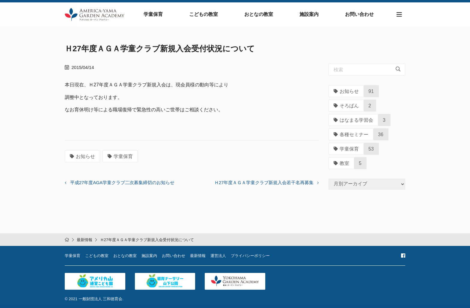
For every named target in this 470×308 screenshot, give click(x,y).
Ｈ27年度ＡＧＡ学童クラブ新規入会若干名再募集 (264, 182)
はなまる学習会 (353, 120)
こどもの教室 (203, 14)
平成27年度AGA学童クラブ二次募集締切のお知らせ (122, 182)
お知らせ (82, 156)
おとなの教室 (258, 14)
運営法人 (218, 255)
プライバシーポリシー (250, 255)
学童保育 (153, 14)
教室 (341, 163)
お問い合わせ (359, 14)
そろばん (346, 105)
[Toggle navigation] (399, 14)
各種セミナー (351, 134)
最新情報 (84, 240)
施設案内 (309, 14)
